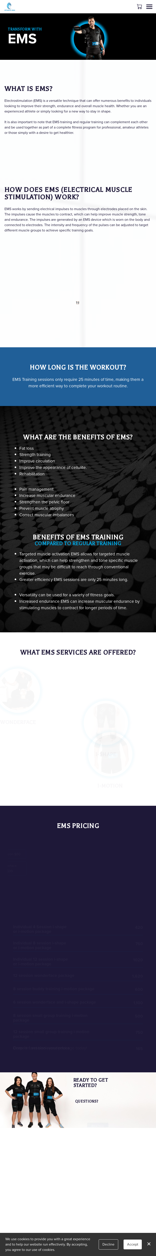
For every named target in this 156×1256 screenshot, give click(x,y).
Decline (108, 1244)
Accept (132, 1244)
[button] (140, 6)
